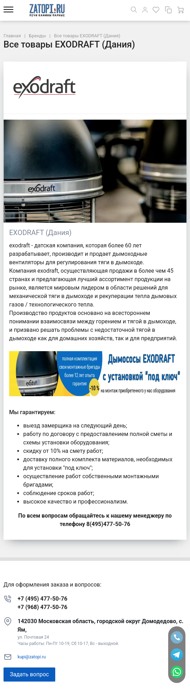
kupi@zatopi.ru (32, 656)
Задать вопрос (29, 674)
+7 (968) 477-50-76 (42, 607)
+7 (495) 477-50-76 (42, 598)
